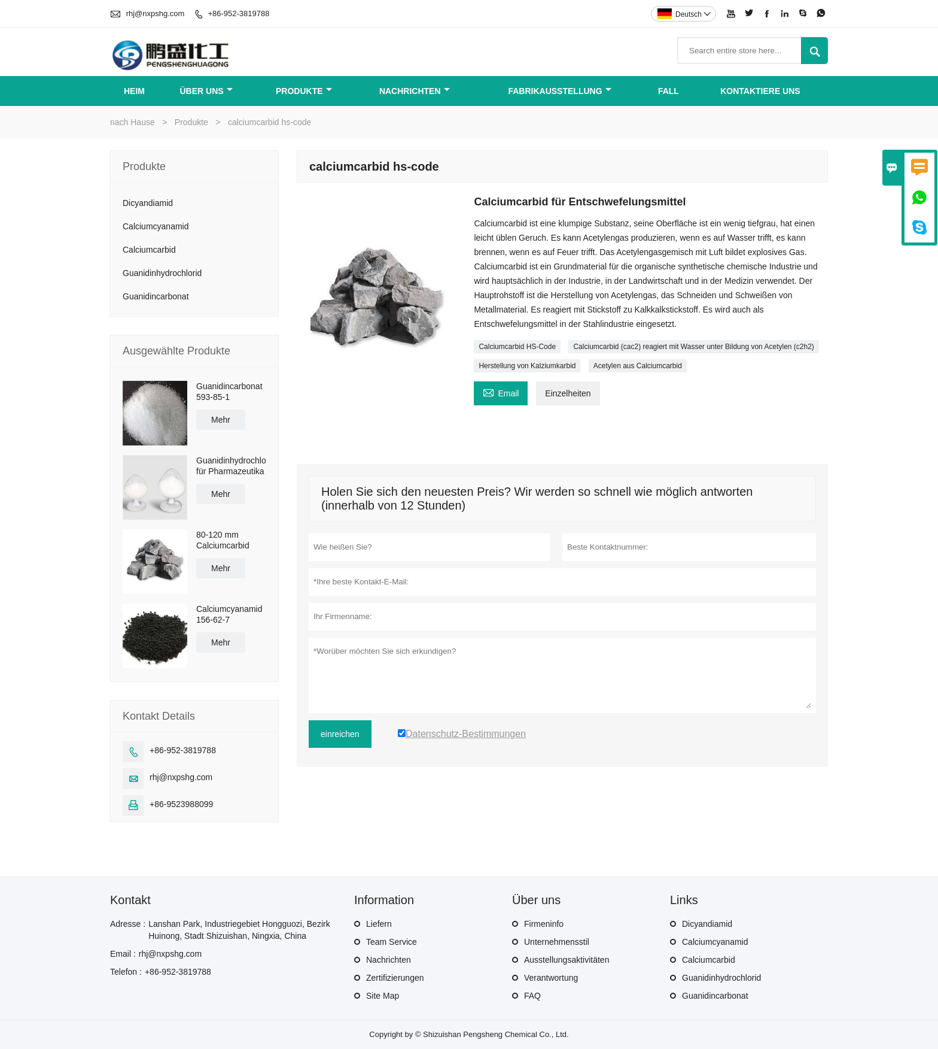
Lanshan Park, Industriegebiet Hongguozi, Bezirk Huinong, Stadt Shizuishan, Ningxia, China (239, 930)
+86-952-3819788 (238, 13)
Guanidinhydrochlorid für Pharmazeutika (231, 466)
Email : (123, 954)
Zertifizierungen (395, 978)
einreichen (340, 734)
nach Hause (132, 122)
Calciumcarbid (149, 249)
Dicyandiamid (148, 203)
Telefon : (126, 972)
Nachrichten (414, 91)
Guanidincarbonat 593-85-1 (229, 391)
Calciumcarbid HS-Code (517, 346)
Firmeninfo (544, 924)
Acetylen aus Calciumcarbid (637, 366)
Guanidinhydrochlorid (162, 273)
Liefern (379, 924)
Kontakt (130, 899)
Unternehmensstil (556, 942)
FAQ (532, 996)
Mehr (220, 420)
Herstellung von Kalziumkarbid (527, 366)
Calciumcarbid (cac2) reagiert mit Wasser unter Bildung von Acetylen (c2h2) (693, 346)
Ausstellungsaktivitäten (566, 960)
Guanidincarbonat (156, 296)
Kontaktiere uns (760, 91)
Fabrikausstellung (559, 91)
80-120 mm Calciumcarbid (222, 540)
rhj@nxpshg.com (155, 13)
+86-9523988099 (181, 804)
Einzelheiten (567, 393)
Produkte (304, 91)
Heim (134, 91)
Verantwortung (551, 978)
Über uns (206, 91)
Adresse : (127, 924)
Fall (668, 91)
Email (501, 392)
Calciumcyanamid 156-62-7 (229, 614)
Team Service (391, 942)
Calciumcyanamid (155, 226)
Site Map (382, 996)
